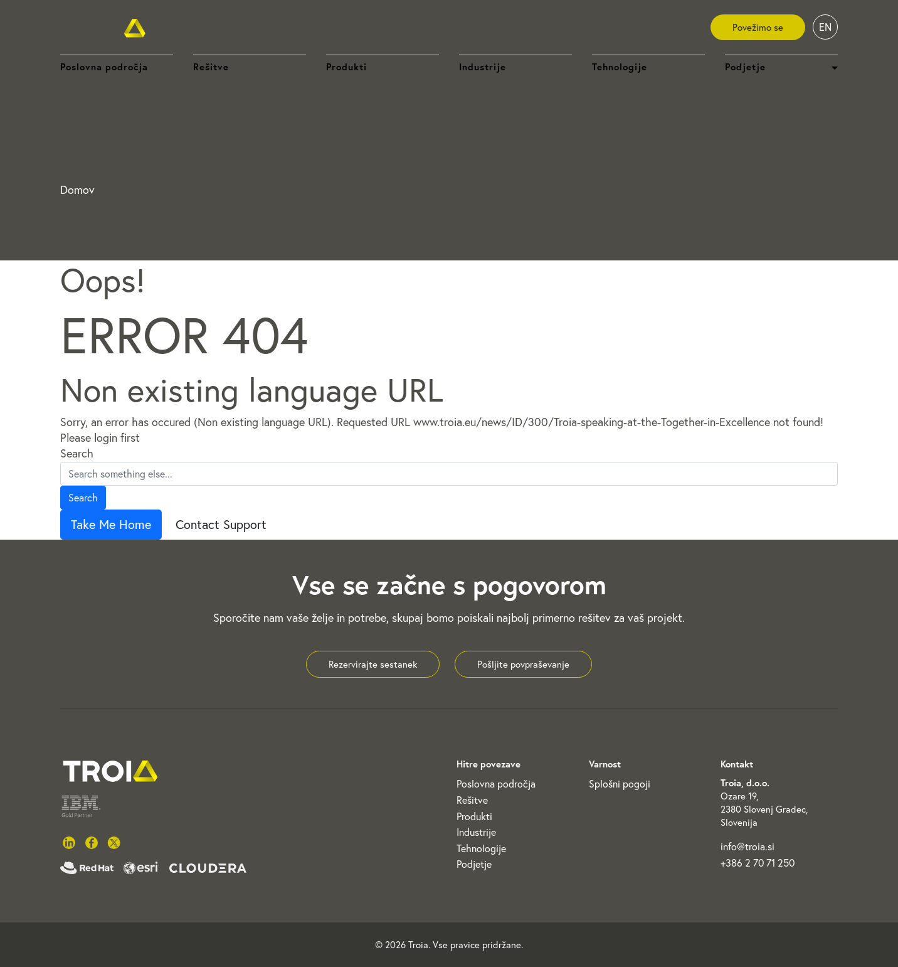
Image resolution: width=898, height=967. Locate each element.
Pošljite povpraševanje (523, 664)
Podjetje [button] (745, 67)
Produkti (346, 67)
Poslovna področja (104, 67)
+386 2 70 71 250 (758, 863)
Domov (77, 190)
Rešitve (211, 67)
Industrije (482, 67)
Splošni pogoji (619, 783)
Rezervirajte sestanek (373, 664)
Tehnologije (619, 67)
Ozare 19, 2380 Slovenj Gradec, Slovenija (764, 809)
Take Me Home (111, 524)
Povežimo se (757, 27)
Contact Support (221, 524)
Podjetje (474, 864)
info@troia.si (747, 846)
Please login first (100, 437)
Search (76, 453)
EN (825, 27)
